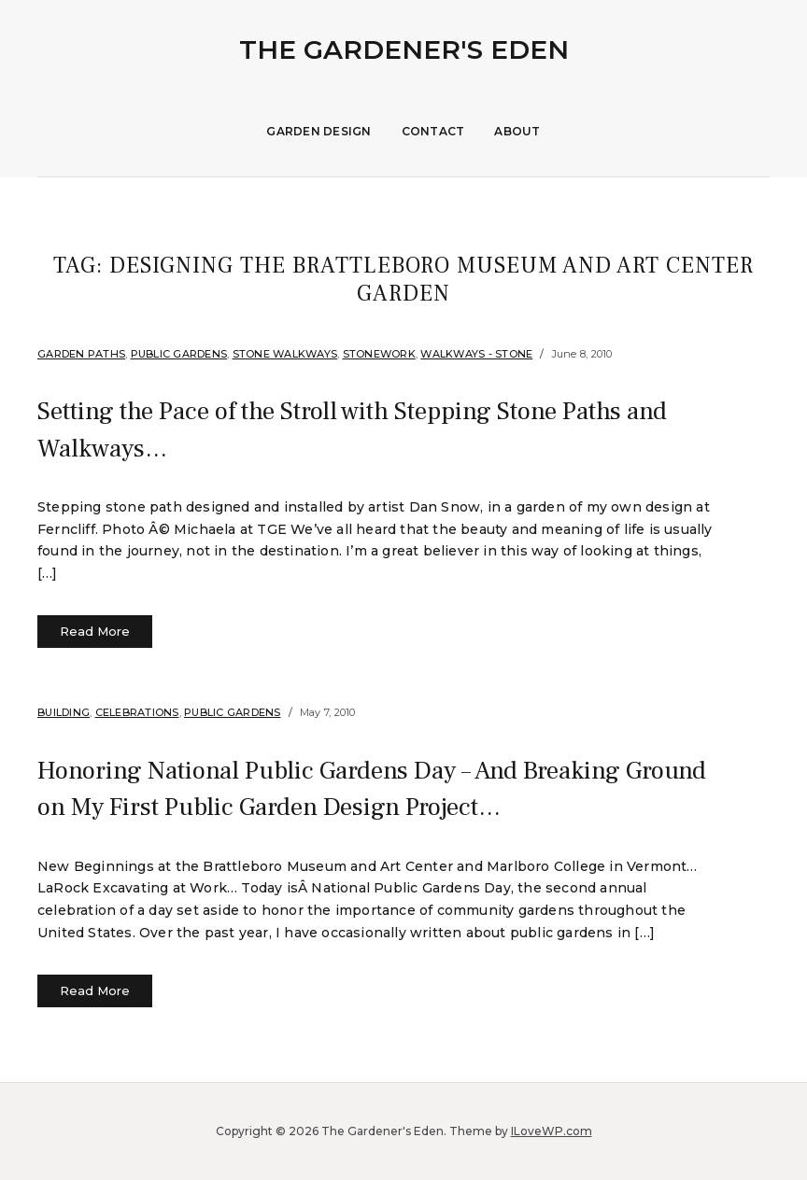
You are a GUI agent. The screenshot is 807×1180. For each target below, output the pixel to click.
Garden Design (318, 131)
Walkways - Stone (476, 353)
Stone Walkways (285, 353)
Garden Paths (81, 353)
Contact (433, 131)
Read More (95, 631)
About (517, 131)
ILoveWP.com (551, 1131)
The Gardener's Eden (404, 49)
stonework (379, 353)
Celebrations (137, 712)
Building (63, 712)
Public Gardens (179, 353)
